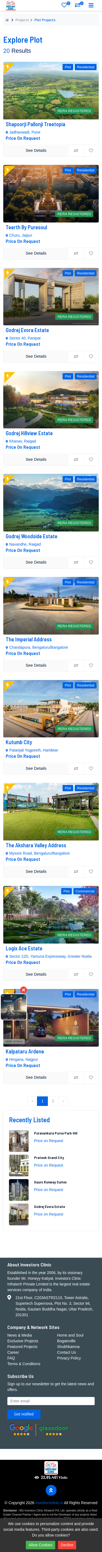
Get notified (24, 1414)
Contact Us (66, 1352)
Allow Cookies (40, 1545)
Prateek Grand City (49, 1157)
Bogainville (66, 1341)
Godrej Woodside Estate (32, 536)
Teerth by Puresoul (26, 227)
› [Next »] (63, 1101)
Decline (67, 1545)
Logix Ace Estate (24, 948)
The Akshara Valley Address (36, 845)
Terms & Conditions (23, 1364)
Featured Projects (22, 1346)
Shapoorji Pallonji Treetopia (36, 124)
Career (13, 1352)
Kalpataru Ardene (25, 1051)
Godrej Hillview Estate (29, 433)
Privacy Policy (69, 1358)
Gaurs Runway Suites (50, 1182)
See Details (36, 150)
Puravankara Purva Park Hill (55, 1133)
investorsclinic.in (49, 1503)
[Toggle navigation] (91, 5)
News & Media (19, 1335)
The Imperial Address (29, 639)
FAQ (11, 1358)
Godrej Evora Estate (28, 330)
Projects (22, 19)
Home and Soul (70, 1335)
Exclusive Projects (22, 1341)
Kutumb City (19, 742)
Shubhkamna (68, 1346)
